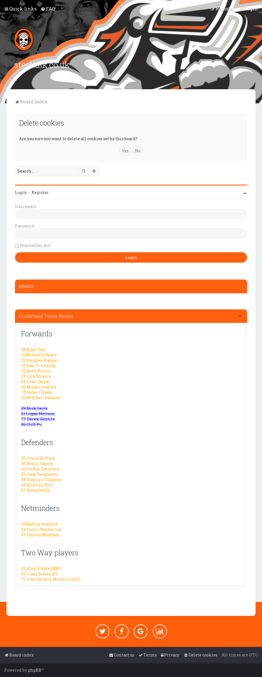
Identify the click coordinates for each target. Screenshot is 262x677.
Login (21, 192)
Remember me (35, 244)
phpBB (34, 670)
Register (40, 192)
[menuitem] (48, 9)
